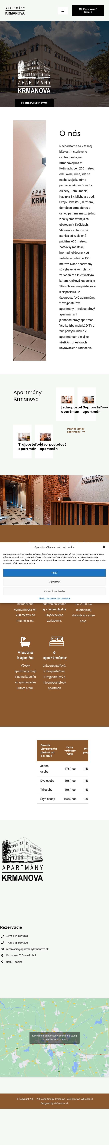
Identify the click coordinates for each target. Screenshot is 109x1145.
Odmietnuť (54, 581)
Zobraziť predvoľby (54, 591)
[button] (104, 547)
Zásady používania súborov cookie (54, 598)
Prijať (55, 572)
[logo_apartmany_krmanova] (15, 7)
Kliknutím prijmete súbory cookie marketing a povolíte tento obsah (54, 1037)
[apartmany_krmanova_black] (22, 837)
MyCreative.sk (61, 1103)
